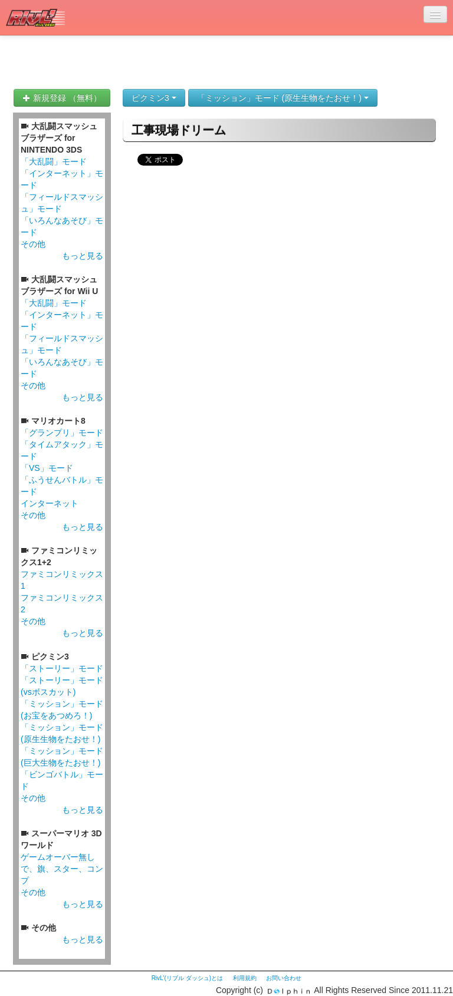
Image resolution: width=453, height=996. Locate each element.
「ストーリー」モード (62, 668)
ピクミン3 (154, 98)
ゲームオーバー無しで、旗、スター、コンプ (62, 868)
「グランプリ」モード (62, 432)
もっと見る (82, 255)
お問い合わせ (283, 978)
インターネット (49, 503)
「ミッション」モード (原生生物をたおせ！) (283, 98)
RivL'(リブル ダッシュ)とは (187, 978)
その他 (33, 244)
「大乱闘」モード (54, 161)
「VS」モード (47, 468)
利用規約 (245, 978)
